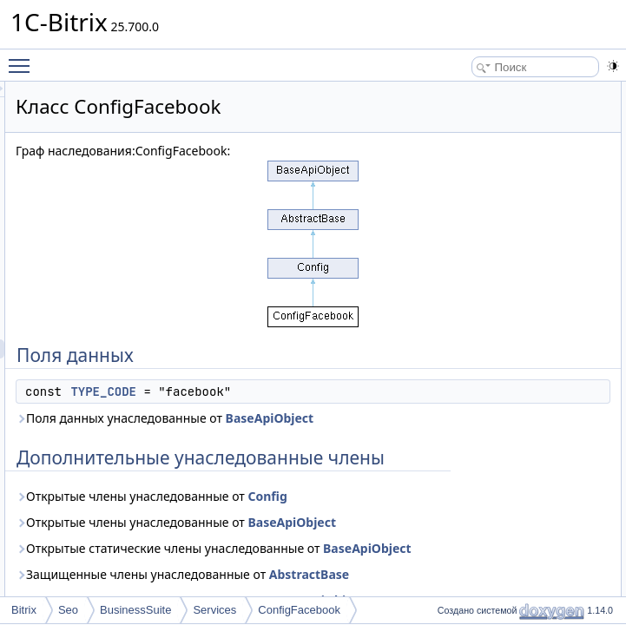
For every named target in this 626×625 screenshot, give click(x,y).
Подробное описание (514, 148)
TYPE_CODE (320, 435)
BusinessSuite (135, 609)
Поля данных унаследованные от (328, 490)
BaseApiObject (292, 499)
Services (214, 609)
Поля (475, 167)
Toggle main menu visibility (23, 58)
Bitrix (23, 609)
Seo (68, 609)
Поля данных (494, 91)
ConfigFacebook (299, 609)
